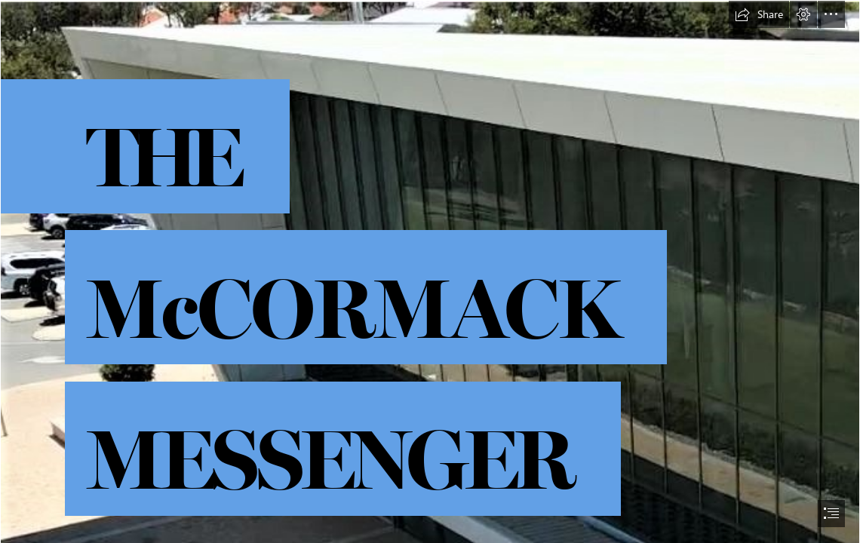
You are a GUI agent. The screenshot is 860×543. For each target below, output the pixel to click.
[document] (430, 271)
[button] (759, 14)
